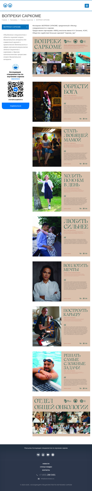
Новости (46, 463)
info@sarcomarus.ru (47, 479)
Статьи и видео (46, 467)
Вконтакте (38, 455)
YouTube (43, 455)
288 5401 (47, 475)
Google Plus (53, 455)
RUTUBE (48, 455)
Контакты (46, 470)
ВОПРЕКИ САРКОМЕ (12, 27)
